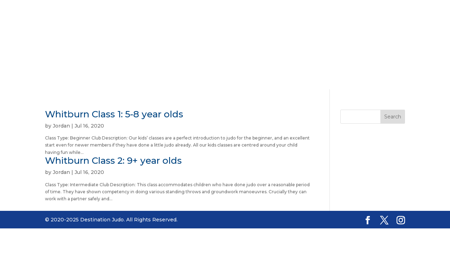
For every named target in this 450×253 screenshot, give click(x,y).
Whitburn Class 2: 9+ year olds (113, 160)
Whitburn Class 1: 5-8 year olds (114, 114)
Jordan (61, 126)
